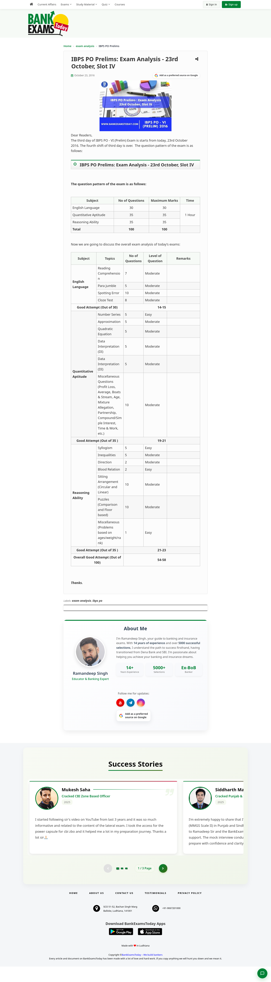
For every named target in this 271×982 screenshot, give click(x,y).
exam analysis (85, 46)
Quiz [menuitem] (104, 4)
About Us (96, 908)
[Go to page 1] (117, 883)
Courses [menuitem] (120, 4)
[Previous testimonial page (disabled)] (107, 883)
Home (67, 46)
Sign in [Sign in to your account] (211, 4)
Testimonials (155, 908)
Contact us (124, 908)
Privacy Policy (190, 908)
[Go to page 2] (122, 884)
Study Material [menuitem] (85, 4)
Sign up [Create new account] (231, 4)
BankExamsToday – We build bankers (142, 970)
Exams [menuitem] (65, 4)
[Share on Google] (176, 76)
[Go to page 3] (126, 884)
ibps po (97, 601)
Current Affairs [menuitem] (47, 4)
